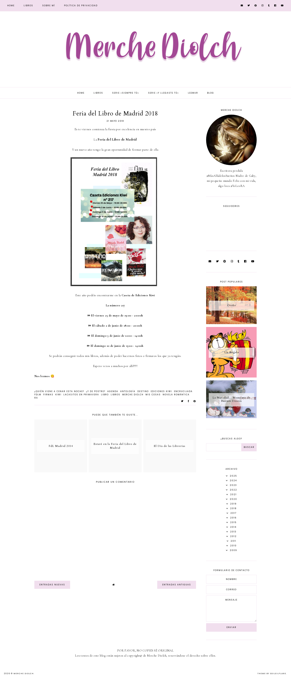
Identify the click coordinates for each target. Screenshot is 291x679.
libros (115, 394)
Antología (127, 391)
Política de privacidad (81, 5)
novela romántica (176, 394)
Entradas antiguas (176, 584)
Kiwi (58, 394)
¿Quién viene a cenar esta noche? (59, 391)
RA (36, 397)
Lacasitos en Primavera (81, 394)
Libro (105, 394)
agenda (112, 391)
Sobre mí (48, 5)
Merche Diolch (132, 394)
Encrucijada (183, 391)
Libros (28, 5)
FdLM (37, 394)
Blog (210, 92)
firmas (48, 394)
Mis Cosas (153, 394)
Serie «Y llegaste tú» (163, 92)
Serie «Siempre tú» (125, 92)
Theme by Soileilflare (271, 673)
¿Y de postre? (95, 391)
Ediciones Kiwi (161, 391)
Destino (143, 391)
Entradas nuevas (52, 584)
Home (11, 5)
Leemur (193, 92)
